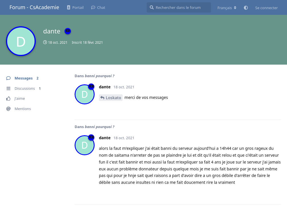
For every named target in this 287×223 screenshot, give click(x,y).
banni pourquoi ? (99, 75)
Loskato (113, 97)
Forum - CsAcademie (34, 7)
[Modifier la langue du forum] (227, 8)
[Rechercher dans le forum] (179, 7)
